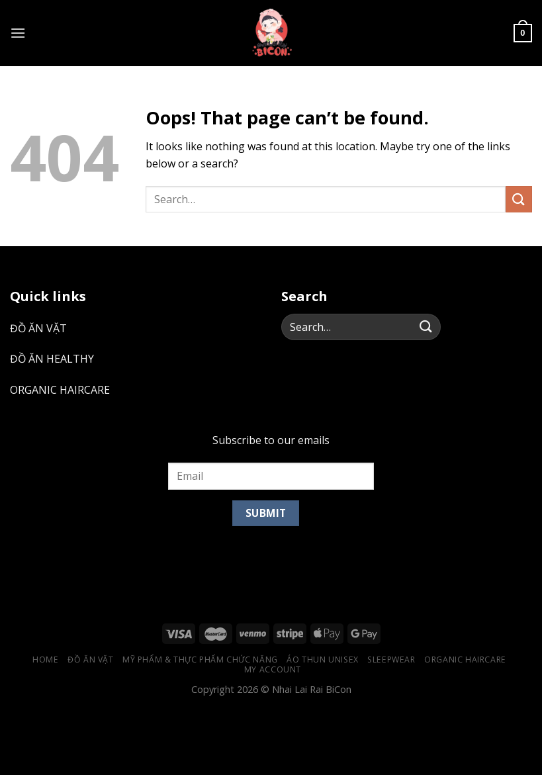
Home (45, 659)
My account (272, 669)
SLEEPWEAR (391, 659)
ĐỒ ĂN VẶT (91, 659)
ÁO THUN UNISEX (323, 659)
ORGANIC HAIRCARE (60, 390)
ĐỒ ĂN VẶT (38, 328)
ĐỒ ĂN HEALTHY (52, 358)
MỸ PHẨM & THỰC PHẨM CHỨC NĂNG (200, 659)
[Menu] (18, 33)
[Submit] (519, 199)
